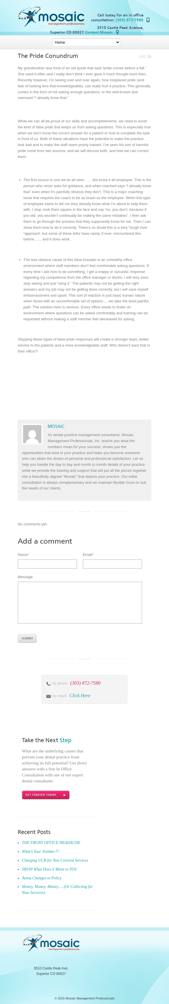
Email (88, 554)
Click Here (79, 695)
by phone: (61, 683)
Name (23, 554)
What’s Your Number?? (40, 851)
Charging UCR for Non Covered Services (55, 860)
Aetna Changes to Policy (42, 878)
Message (25, 577)
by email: (60, 696)
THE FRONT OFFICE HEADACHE (51, 843)
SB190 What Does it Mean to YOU (49, 869)
